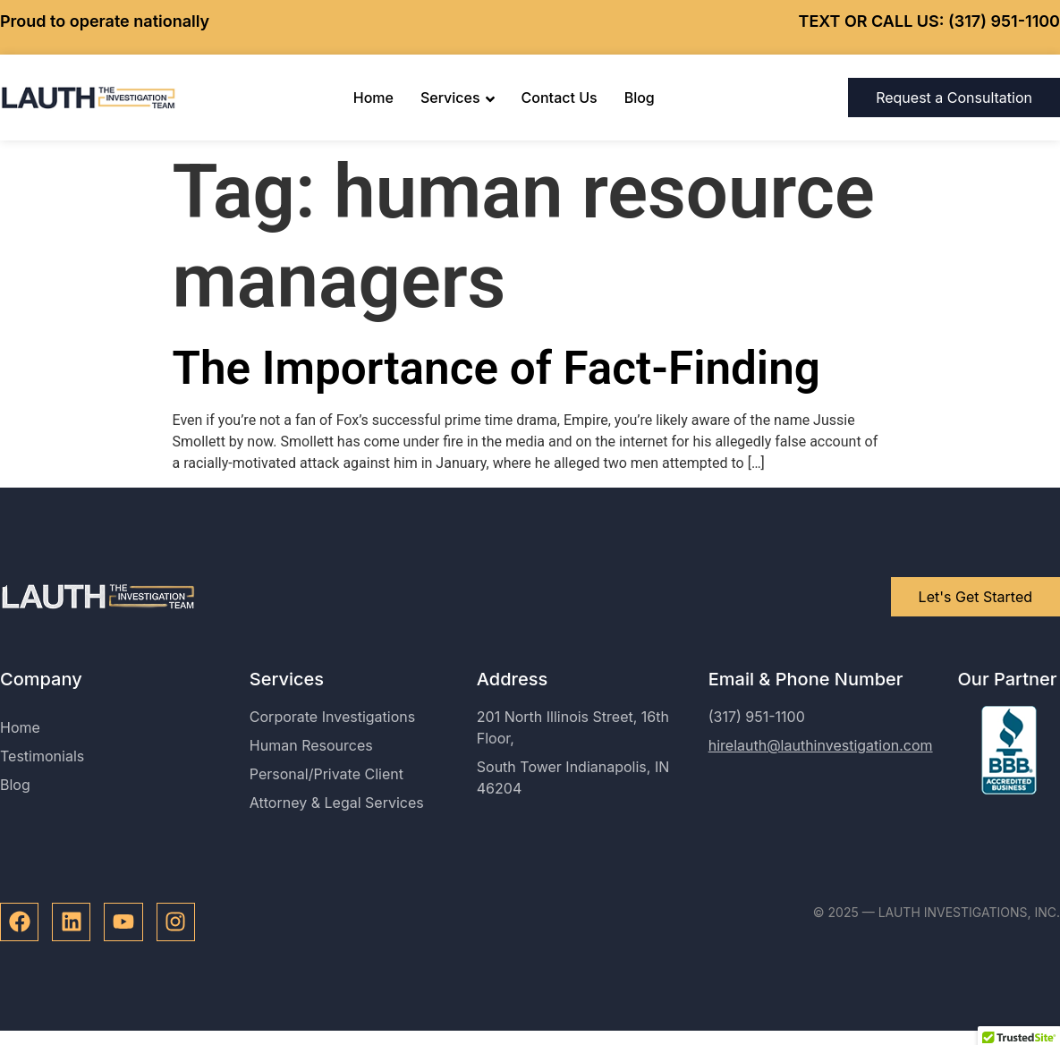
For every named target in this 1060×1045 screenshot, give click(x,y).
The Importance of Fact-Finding (496, 368)
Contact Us (560, 97)
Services (457, 97)
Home (373, 97)
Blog (639, 97)
